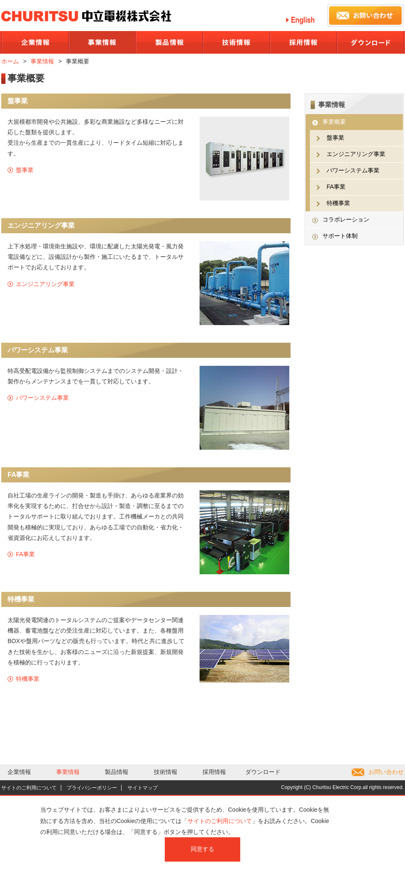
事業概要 (334, 121)
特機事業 (27, 678)
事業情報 (42, 61)
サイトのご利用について (29, 788)
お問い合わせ (386, 771)
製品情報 (116, 771)
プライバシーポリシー (92, 788)
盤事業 (25, 170)
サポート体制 (340, 235)
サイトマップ (142, 788)
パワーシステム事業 (42, 397)
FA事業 (25, 554)
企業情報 (19, 771)
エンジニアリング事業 (45, 284)
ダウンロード (262, 771)
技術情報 (165, 771)
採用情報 (214, 771)
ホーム (10, 61)
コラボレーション (345, 219)
